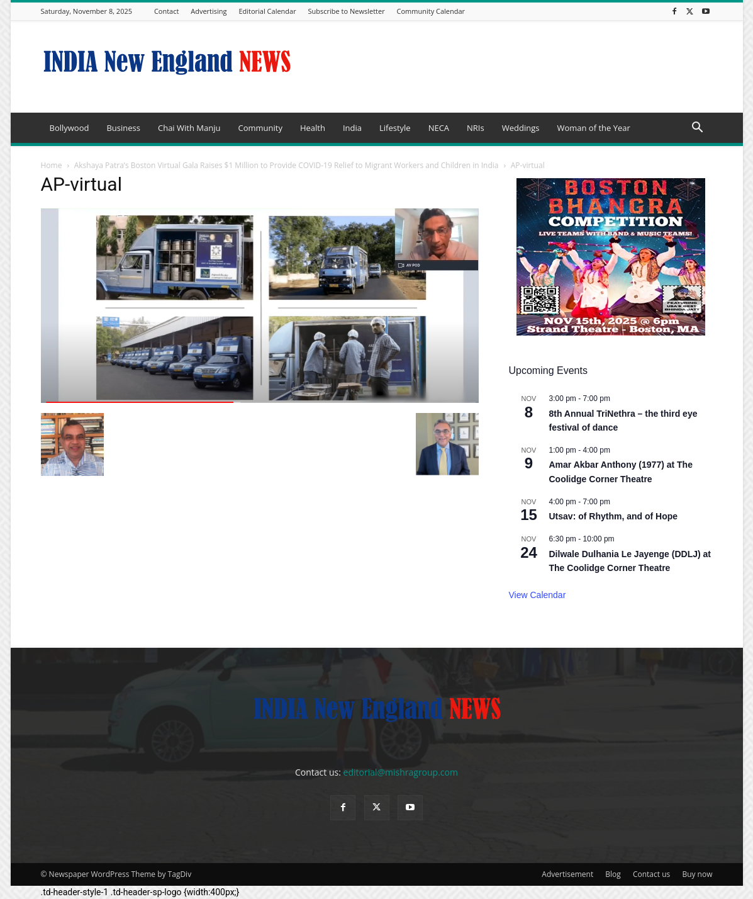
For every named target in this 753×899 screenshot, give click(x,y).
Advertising (208, 11)
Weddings (521, 127)
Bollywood (69, 127)
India (352, 127)
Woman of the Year (593, 127)
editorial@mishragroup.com (400, 772)
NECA (438, 127)
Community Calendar (431, 11)
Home (51, 165)
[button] (698, 129)
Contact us (651, 874)
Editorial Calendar (267, 11)
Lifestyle (395, 127)
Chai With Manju (189, 127)
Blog (613, 874)
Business (123, 127)
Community (260, 127)
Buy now (697, 874)
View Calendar (537, 595)
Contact (166, 11)
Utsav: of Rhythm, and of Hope (613, 516)
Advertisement (567, 874)
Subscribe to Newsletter (346, 11)
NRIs (475, 127)
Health (312, 127)
